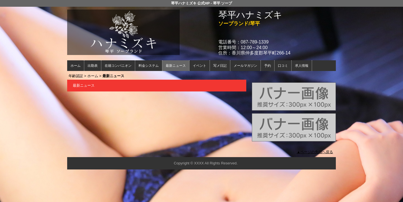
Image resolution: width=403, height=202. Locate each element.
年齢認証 (76, 76)
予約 (267, 66)
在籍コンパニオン (118, 66)
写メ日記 (220, 66)
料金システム (149, 66)
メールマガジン (245, 66)
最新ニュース (176, 66)
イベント (199, 66)
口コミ (283, 66)
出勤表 (93, 66)
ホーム (76, 66)
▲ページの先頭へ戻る (315, 152)
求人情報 (301, 66)
